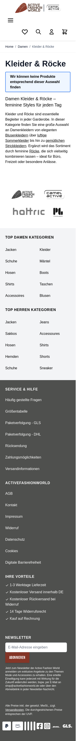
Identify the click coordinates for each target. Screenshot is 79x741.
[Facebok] (40, 726)
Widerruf (11, 528)
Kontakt (11, 505)
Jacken (10, 250)
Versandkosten (14, 709)
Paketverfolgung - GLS (23, 423)
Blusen (45, 296)
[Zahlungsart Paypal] (6, 726)
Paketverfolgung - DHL (23, 434)
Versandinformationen (22, 469)
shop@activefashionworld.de (22, 685)
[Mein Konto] (51, 32)
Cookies (11, 551)
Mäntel (45, 261)
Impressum (14, 516)
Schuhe (11, 261)
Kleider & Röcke (43, 46)
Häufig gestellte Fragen (23, 400)
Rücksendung (16, 446)
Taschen (46, 284)
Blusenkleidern (16, 135)
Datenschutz (15, 539)
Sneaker (46, 368)
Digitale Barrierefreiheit (23, 562)
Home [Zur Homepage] (9, 46)
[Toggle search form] (38, 32)
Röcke (34, 151)
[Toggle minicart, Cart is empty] (64, 32)
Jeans (44, 322)
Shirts (9, 284)
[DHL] (56, 726)
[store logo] (29, 8)
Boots (44, 273)
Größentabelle (16, 411)
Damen (23, 46)
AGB (9, 493)
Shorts (45, 356)
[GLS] (67, 726)
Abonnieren (17, 657)
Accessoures (50, 333)
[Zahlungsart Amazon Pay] (17, 726)
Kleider (45, 250)
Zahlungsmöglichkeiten (23, 457)
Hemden (11, 356)
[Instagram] (47, 726)
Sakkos (11, 333)
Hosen (10, 273)
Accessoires (14, 296)
